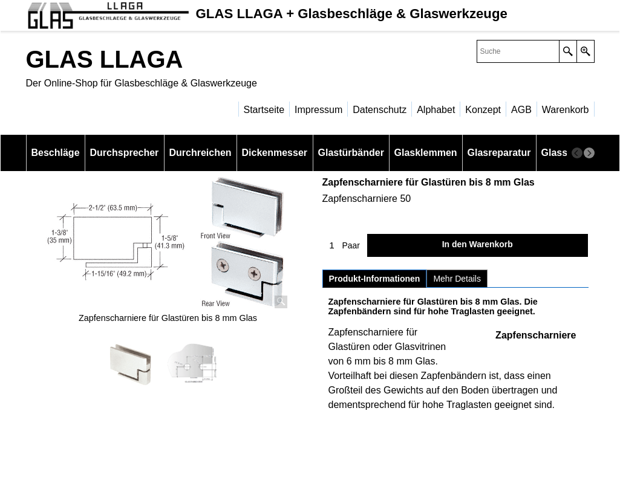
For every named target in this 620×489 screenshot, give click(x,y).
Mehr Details (457, 278)
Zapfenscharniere (535, 335)
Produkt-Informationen (374, 278)
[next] (589, 152)
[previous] (577, 152)
